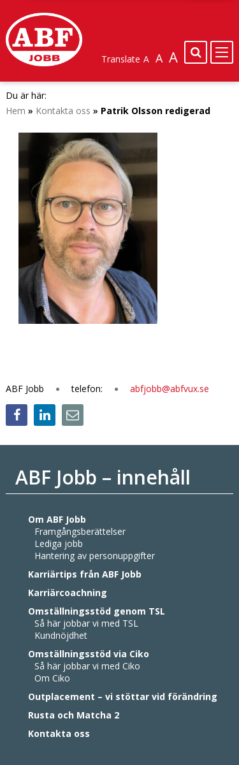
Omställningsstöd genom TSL (96, 611)
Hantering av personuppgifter (94, 556)
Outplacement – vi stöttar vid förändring (122, 696)
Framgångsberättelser (80, 531)
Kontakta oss (59, 733)
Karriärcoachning (67, 592)
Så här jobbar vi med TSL (86, 623)
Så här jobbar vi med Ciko (87, 666)
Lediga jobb (58, 543)
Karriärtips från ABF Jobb (84, 574)
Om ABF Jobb (57, 519)
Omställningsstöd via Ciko (88, 654)
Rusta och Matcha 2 (73, 715)
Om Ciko (52, 678)
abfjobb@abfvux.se (169, 388)
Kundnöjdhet (60, 635)
